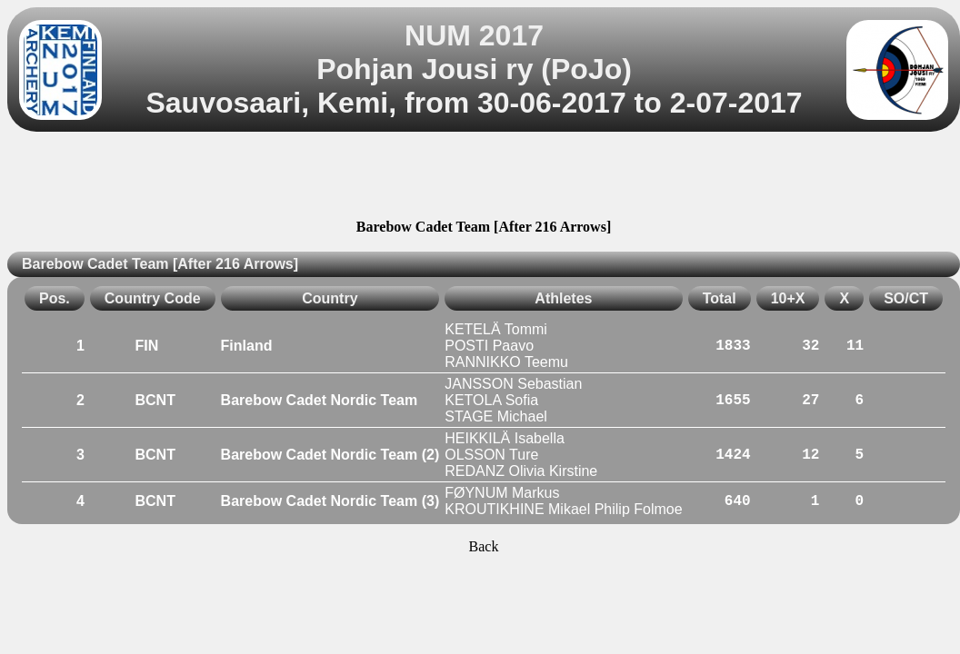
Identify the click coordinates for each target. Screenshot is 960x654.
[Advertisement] (484, 178)
